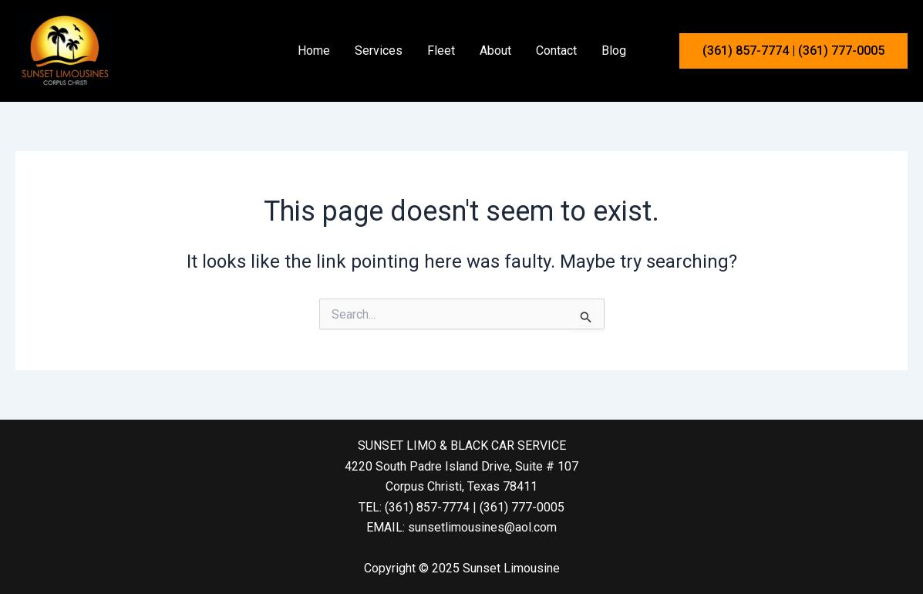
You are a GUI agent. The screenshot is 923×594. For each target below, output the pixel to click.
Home (314, 50)
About (495, 50)
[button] (793, 51)
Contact (556, 50)
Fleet (441, 50)
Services (379, 50)
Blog (613, 50)
